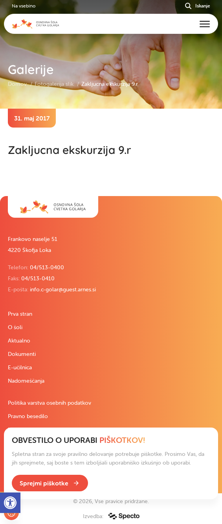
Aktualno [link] (19, 340)
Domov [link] (18, 83)
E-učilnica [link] (20, 367)
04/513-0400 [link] (47, 267)
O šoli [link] (15, 327)
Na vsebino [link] (23, 6)
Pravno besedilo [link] (28, 416)
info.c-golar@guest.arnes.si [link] (63, 289)
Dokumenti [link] (22, 353)
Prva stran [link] (20, 313)
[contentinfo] (111, 152)
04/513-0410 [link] (38, 278)
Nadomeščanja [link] (26, 380)
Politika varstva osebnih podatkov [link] (49, 402)
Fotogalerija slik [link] (55, 83)
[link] (53, 207)
